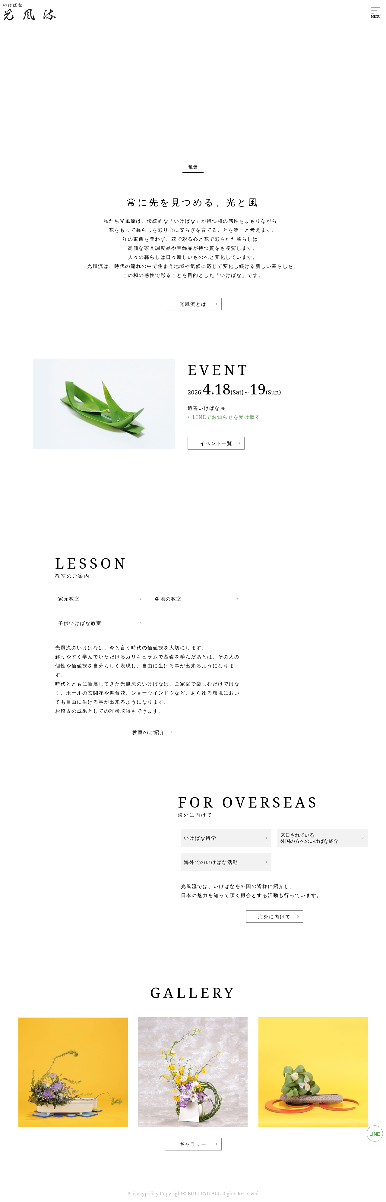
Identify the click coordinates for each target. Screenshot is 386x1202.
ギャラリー (193, 1144)
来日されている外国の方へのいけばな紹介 (309, 838)
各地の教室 (168, 598)
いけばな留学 (200, 838)
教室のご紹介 (148, 732)
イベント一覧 (216, 443)
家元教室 (69, 598)
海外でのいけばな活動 (211, 862)
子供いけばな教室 (80, 623)
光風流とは (193, 304)
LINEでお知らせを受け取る (226, 417)
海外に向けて (274, 916)
